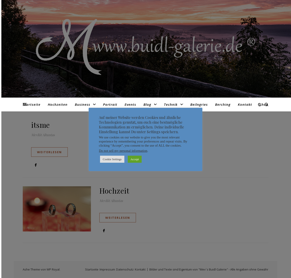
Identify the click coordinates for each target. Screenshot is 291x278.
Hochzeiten (58, 104)
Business (82, 104)
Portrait (110, 104)
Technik (171, 104)
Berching (223, 104)
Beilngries (199, 104)
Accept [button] (134, 159)
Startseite (31, 104)
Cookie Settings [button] (112, 159)
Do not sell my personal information (123, 151)
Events (130, 104)
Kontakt (245, 104)
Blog (147, 104)
